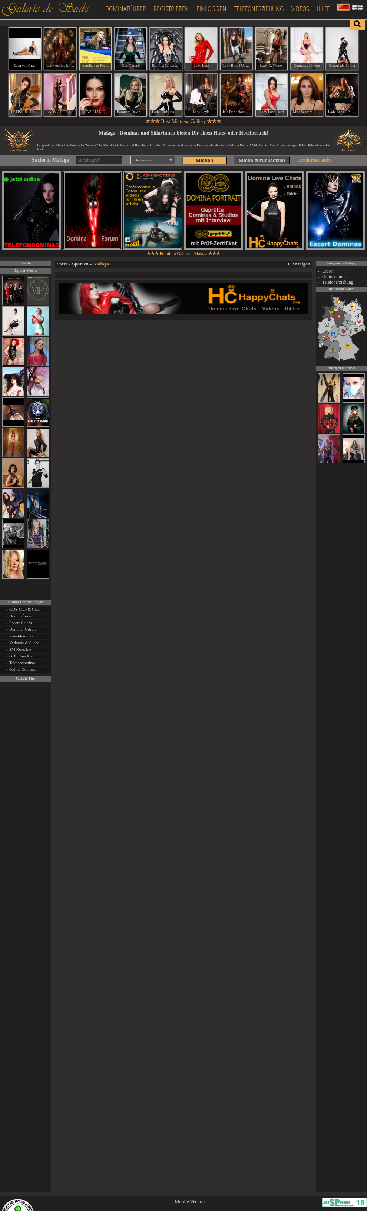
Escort (328, 271)
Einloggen (211, 9)
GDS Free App (21, 656)
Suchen (204, 160)
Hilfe (323, 9)
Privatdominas (21, 636)
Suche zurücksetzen (262, 160)
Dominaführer (125, 9)
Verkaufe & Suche (24, 642)
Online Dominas (22, 669)
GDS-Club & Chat (24, 609)
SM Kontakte (20, 649)
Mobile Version (190, 1201)
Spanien (80, 264)
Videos (300, 9)
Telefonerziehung (259, 9)
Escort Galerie (21, 622)
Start (62, 264)
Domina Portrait (22, 629)
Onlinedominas (335, 276)
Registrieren (171, 9)
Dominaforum (20, 616)
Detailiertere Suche (314, 160)
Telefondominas (22, 662)
